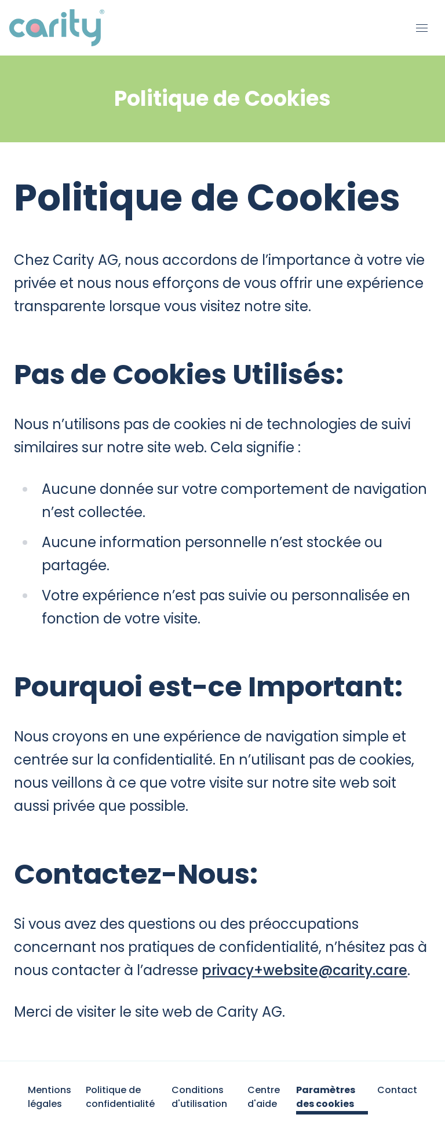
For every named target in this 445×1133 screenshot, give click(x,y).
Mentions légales (49, 1096)
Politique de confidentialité (120, 1096)
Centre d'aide (263, 1096)
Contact (397, 1090)
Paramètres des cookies (325, 1096)
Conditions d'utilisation (199, 1096)
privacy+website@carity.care (304, 970)
